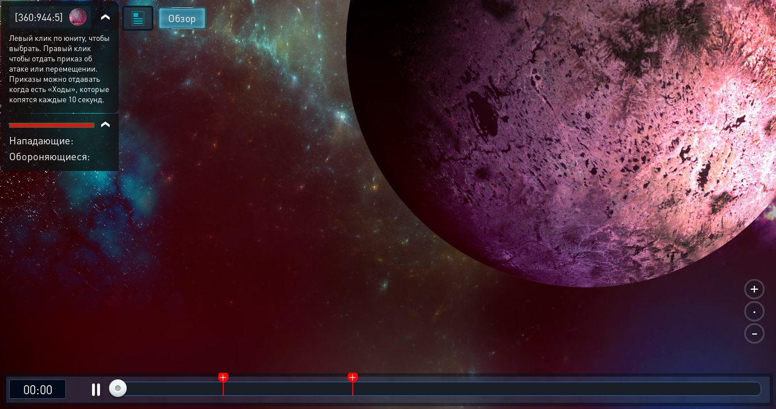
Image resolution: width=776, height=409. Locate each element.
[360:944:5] (39, 16)
